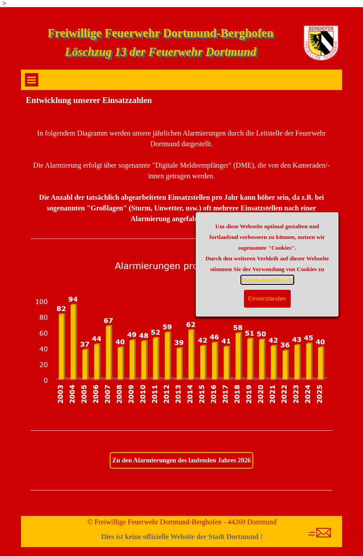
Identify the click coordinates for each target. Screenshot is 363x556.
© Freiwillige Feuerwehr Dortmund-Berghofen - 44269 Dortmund (181, 522)
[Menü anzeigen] (31, 79)
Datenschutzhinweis (326, 279)
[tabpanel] (181, 178)
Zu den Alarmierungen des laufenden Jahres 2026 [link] (181, 460)
